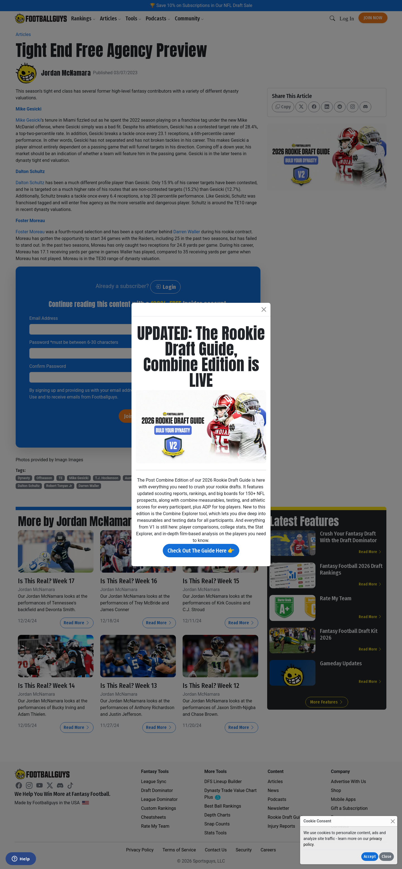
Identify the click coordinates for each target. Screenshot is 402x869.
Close (386, 856)
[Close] (393, 821)
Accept (370, 856)
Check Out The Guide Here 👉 (201, 550)
